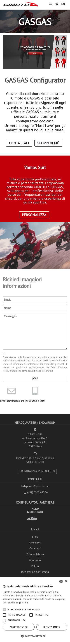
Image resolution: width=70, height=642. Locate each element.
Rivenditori (35, 542)
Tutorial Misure (35, 554)
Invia (35, 378)
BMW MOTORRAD (35, 510)
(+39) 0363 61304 (35, 400)
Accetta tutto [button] (19, 626)
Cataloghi (35, 548)
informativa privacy (31, 357)
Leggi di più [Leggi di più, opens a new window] (22, 602)
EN (63, 4)
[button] (35, 636)
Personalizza (34, 214)
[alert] (35, 609)
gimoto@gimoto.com (11, 400)
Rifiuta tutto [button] (51, 626)
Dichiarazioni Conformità (35, 572)
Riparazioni (35, 560)
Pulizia (35, 566)
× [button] (66, 581)
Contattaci (19, 143)
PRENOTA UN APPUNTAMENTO (37, 471)
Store (35, 536)
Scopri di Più (48, 143)
